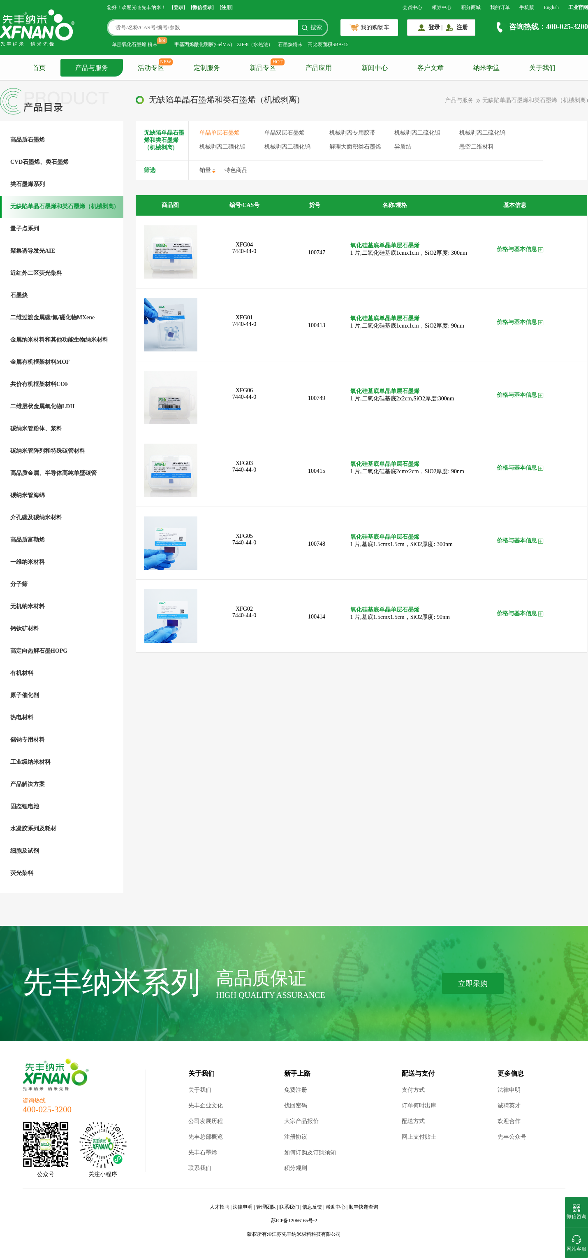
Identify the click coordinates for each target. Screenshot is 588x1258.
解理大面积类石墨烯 (355, 147)
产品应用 (319, 67)
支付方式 (413, 1090)
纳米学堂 (486, 67)
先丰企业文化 (205, 1105)
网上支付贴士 (419, 1137)
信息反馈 (312, 1207)
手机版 (526, 7)
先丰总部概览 (205, 1137)
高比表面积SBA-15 (328, 44)
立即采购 (473, 983)
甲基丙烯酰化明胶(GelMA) (203, 44)
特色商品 (236, 170)
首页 (39, 67)
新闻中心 (374, 67)
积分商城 (471, 7)
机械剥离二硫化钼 (417, 133)
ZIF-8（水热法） (255, 44)
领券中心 (441, 7)
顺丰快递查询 (363, 1207)
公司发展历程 (205, 1121)
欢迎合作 (509, 1121)
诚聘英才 (509, 1105)
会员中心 (412, 7)
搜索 (316, 27)
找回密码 (295, 1105)
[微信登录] (202, 7)
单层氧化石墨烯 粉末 (134, 44)
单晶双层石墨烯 (284, 133)
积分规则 (295, 1168)
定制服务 (207, 67)
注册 (462, 27)
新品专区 (263, 67)
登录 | (435, 27)
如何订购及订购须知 (310, 1152)
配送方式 (413, 1121)
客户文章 (430, 67)
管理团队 (266, 1207)
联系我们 (199, 1168)
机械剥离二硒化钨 (287, 147)
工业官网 (578, 7)
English (551, 7)
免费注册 (295, 1090)
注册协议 (295, 1137)
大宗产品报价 (301, 1121)
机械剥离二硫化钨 (482, 133)
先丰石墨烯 (202, 1152)
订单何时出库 (419, 1105)
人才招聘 (219, 1207)
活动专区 (151, 67)
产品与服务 (91, 67)
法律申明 (509, 1090)
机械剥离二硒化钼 (222, 147)
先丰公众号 (512, 1137)
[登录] (178, 7)
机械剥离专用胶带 (352, 133)
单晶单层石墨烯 (219, 133)
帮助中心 (335, 1207)
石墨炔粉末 (290, 44)
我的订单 (500, 7)
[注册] (226, 7)
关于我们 (542, 67)
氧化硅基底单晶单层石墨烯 (384, 245)
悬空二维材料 (476, 147)
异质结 (403, 147)
